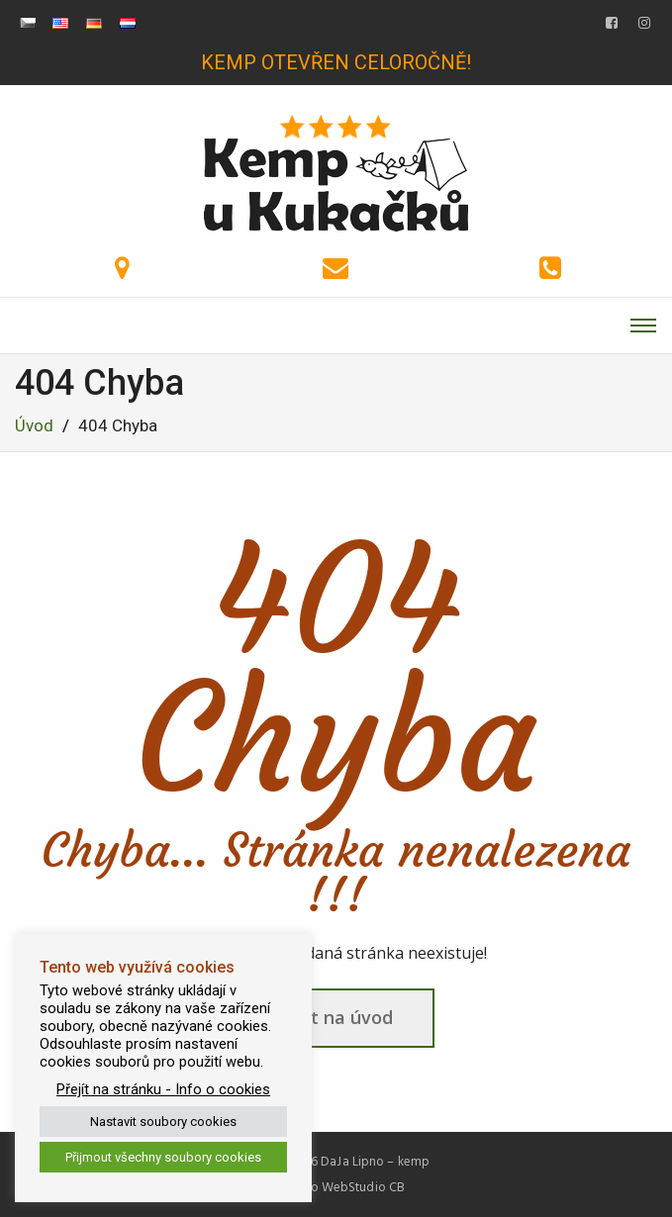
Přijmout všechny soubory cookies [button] (163, 1157)
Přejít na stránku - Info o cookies (163, 1089)
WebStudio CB (363, 1187)
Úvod (34, 425)
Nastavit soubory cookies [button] (163, 1121)
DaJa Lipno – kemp (375, 1161)
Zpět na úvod (336, 1017)
